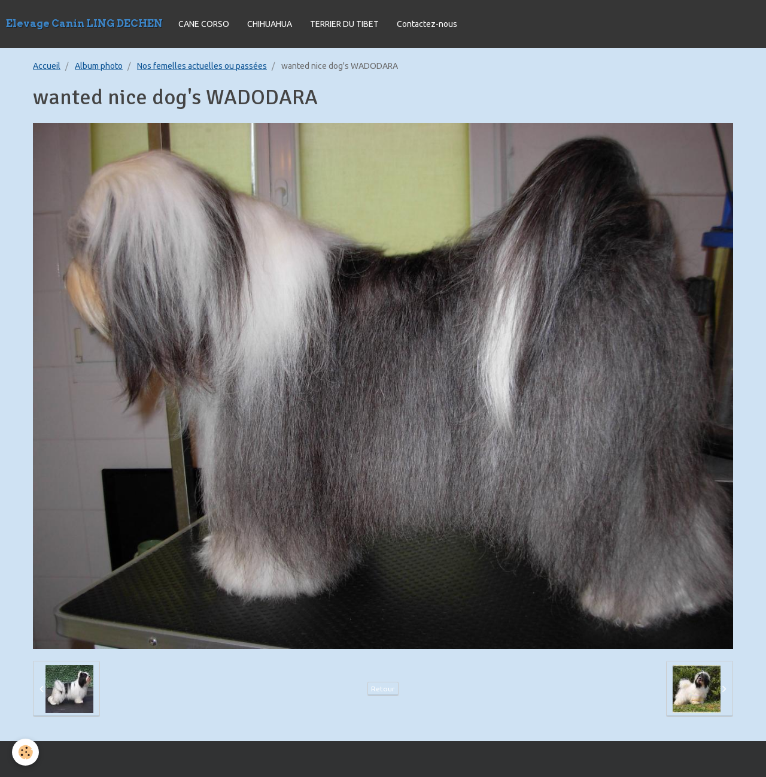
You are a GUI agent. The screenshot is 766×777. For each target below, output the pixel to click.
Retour (383, 689)
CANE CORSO (203, 24)
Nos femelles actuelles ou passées (202, 66)
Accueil (46, 66)
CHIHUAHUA (269, 24)
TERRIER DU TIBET (344, 24)
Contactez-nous (427, 24)
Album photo (99, 66)
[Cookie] (25, 752)
